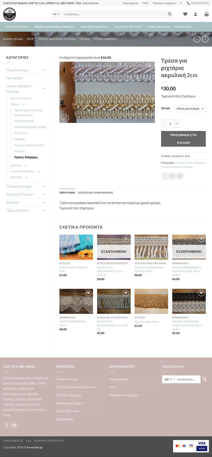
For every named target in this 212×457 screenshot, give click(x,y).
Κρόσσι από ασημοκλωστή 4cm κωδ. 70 (113, 325)
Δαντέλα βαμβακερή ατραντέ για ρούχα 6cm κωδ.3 (187, 325)
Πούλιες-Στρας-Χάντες (28, 145)
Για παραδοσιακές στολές (30, 127)
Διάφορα (12, 202)
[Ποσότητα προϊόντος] (170, 123)
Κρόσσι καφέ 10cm (147, 321)
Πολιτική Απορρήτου (164, 3)
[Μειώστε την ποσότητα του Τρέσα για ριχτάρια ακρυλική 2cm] (163, 123)
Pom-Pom (20, 133)
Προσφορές (183, 26)
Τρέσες (84, 39)
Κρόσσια (16, 165)
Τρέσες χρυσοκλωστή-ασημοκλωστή (28, 112)
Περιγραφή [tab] (67, 192)
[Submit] (169, 14)
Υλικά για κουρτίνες (22, 171)
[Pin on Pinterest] (179, 176)
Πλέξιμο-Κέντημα (95, 27)
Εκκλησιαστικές (24, 121)
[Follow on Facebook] (180, 3)
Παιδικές (19, 139)
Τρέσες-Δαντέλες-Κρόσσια (55, 27)
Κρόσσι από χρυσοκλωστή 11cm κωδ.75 (110, 271)
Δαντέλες (16, 177)
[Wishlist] (185, 14)
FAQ (145, 3)
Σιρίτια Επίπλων (20, 98)
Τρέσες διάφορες (105, 39)
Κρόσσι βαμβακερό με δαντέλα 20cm (149, 269)
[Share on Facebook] (164, 176)
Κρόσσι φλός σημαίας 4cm (73, 269)
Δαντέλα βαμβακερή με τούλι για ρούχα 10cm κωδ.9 (187, 271)
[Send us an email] (14, 425)
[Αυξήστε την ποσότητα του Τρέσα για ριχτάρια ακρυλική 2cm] (176, 123)
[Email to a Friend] (172, 176)
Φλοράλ (19, 151)
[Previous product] (205, 39)
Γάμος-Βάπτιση (159, 26)
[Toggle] (44, 69)
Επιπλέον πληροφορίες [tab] (95, 192)
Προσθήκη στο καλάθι (183, 138)
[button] (196, 14)
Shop (30, 39)
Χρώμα (165, 108)
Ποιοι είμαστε (130, 3)
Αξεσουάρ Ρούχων (129, 27)
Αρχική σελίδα (13, 39)
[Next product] (197, 39)
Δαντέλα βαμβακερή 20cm (72, 323)
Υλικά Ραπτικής (17, 27)
